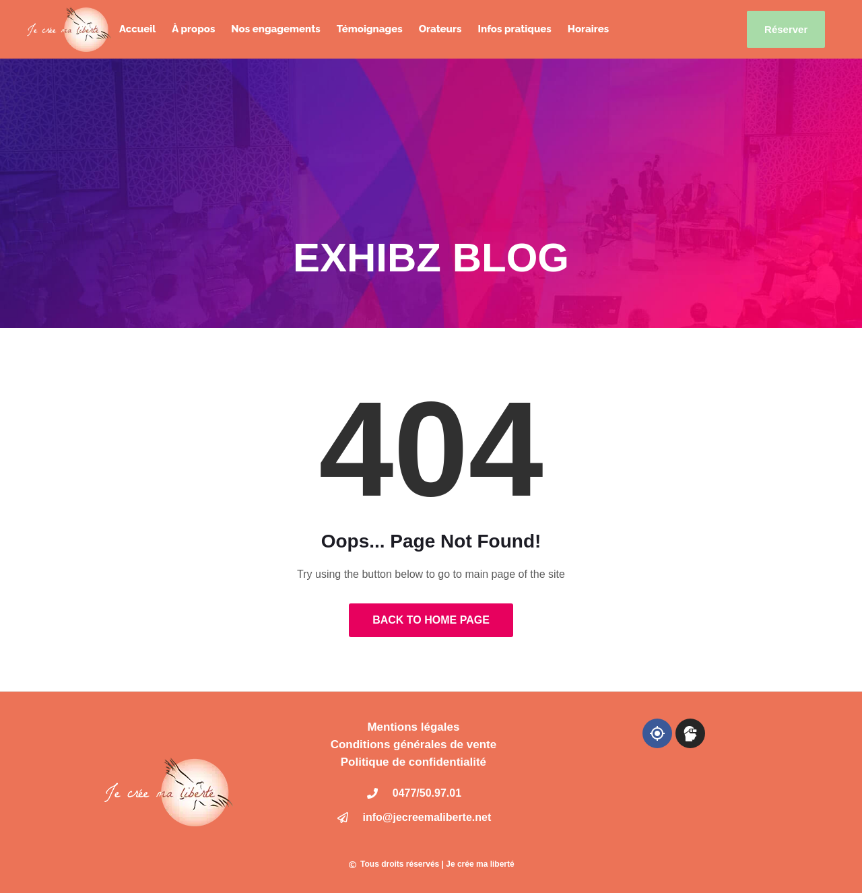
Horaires (588, 29)
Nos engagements (275, 29)
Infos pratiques (514, 29)
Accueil (137, 29)
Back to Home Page (431, 620)
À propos (193, 29)
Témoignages (370, 29)
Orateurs (440, 29)
